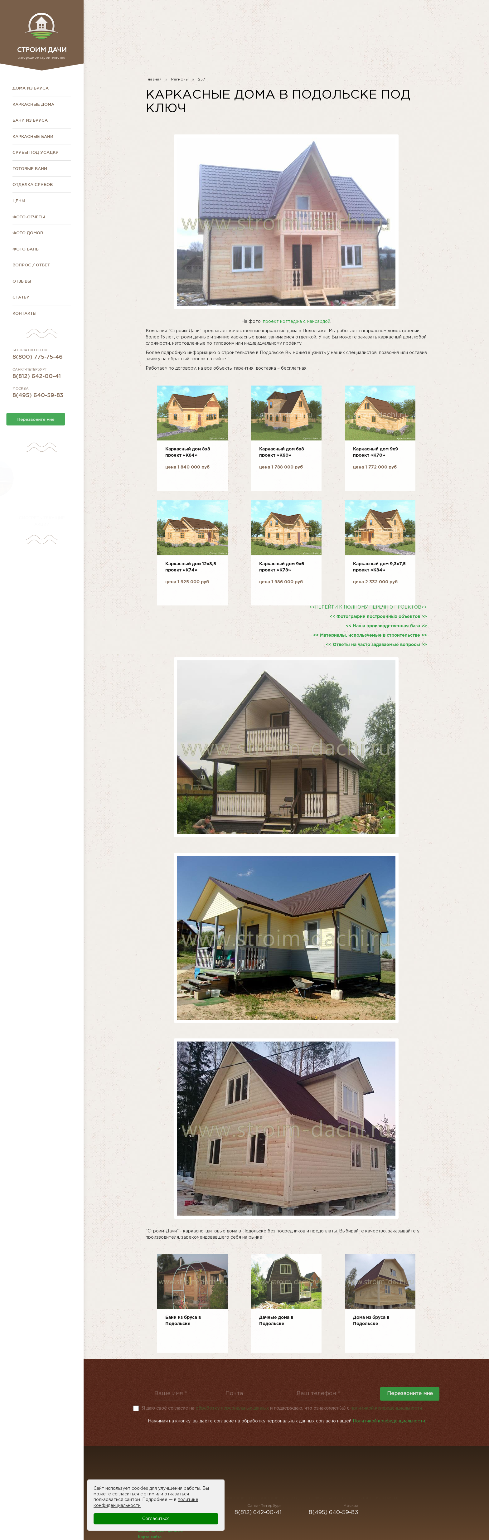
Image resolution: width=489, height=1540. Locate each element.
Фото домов (27, 233)
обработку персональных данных (232, 1408)
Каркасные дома (33, 104)
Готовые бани (29, 168)
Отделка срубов (32, 184)
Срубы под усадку (35, 152)
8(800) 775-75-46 (410, 16)
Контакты (24, 313)
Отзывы (21, 281)
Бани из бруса (30, 120)
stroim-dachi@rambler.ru (411, 27)
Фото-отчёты (28, 217)
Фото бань (25, 249)
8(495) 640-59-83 (269, 16)
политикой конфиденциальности (386, 1408)
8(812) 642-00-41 (339, 16)
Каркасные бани (32, 136)
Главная (154, 79)
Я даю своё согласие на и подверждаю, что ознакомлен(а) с (282, 1408)
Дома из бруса (30, 88)
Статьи (21, 297)
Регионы (179, 79)
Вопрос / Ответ (31, 265)
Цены (18, 200)
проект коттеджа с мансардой (296, 321)
